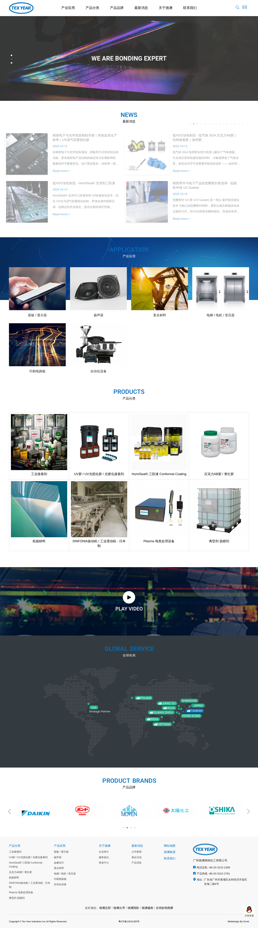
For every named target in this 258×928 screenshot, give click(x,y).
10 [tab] (219, 123)
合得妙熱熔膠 (164, 908)
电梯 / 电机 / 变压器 (65, 873)
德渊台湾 (119, 908)
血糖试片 (59, 863)
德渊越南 (147, 908)
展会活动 (137, 857)
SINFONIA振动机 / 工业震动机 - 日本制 (29, 885)
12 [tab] (226, 123)
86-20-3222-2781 (219, 873)
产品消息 (137, 863)
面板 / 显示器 (61, 852)
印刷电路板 (60, 879)
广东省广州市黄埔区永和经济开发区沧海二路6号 (225, 882)
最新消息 (141, 8)
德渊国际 (133, 908)
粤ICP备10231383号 (129, 921)
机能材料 (14, 877)
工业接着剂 (15, 852)
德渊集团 (169, 852)
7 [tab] (208, 123)
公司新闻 (137, 852)
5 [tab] (200, 123)
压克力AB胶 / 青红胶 (20, 872)
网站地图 (169, 845)
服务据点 (104, 857)
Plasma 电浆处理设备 (21, 892)
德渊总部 (105, 908)
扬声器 (57, 857)
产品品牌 (117, 8)
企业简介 (104, 852)
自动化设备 (60, 884)
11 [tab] (223, 123)
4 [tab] (196, 123)
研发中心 (104, 863)
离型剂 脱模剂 (17, 898)
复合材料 (59, 868)
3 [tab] (11, 63)
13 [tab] (230, 123)
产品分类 (92, 8)
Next (247, 811)
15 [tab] (238, 123)
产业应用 (68, 8)
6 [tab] (204, 123)
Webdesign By (235, 921)
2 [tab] (11, 59)
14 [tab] (234, 123)
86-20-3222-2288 (219, 867)
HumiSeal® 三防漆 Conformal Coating (25, 865)
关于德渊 (165, 8)
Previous (10, 811)
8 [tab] (211, 123)
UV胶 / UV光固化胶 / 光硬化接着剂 (28, 857)
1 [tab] (11, 55)
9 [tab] (215, 123)
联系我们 (190, 8)
